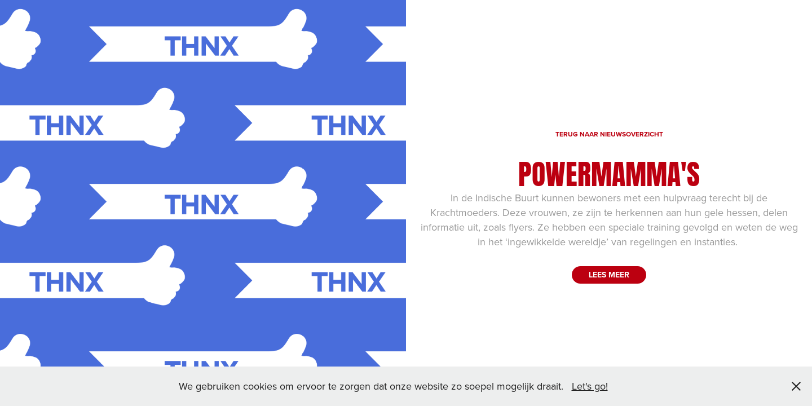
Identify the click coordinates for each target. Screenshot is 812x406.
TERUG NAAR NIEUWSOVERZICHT (609, 134)
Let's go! (590, 386)
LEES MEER (609, 274)
